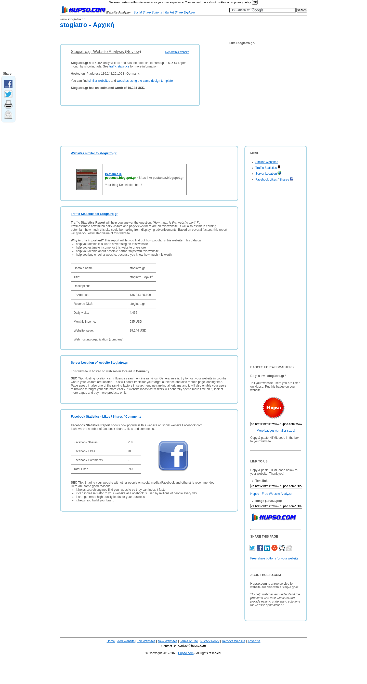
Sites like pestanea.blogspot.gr (161, 178)
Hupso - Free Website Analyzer (271, 494)
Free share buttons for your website (274, 558)
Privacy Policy (209, 641)
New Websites (167, 641)
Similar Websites (266, 162)
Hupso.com (186, 653)
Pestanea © (113, 174)
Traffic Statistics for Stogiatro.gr (94, 214)
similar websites (99, 81)
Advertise (254, 641)
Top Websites (146, 641)
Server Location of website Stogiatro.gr (99, 362)
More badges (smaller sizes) (276, 430)
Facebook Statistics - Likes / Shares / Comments (106, 416)
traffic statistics (119, 66)
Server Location (268, 173)
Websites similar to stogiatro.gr (93, 153)
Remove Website (233, 641)
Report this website (177, 51)
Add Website (126, 641)
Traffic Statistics (267, 168)
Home (111, 641)
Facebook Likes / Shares (274, 179)
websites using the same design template (145, 81)
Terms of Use (189, 641)
